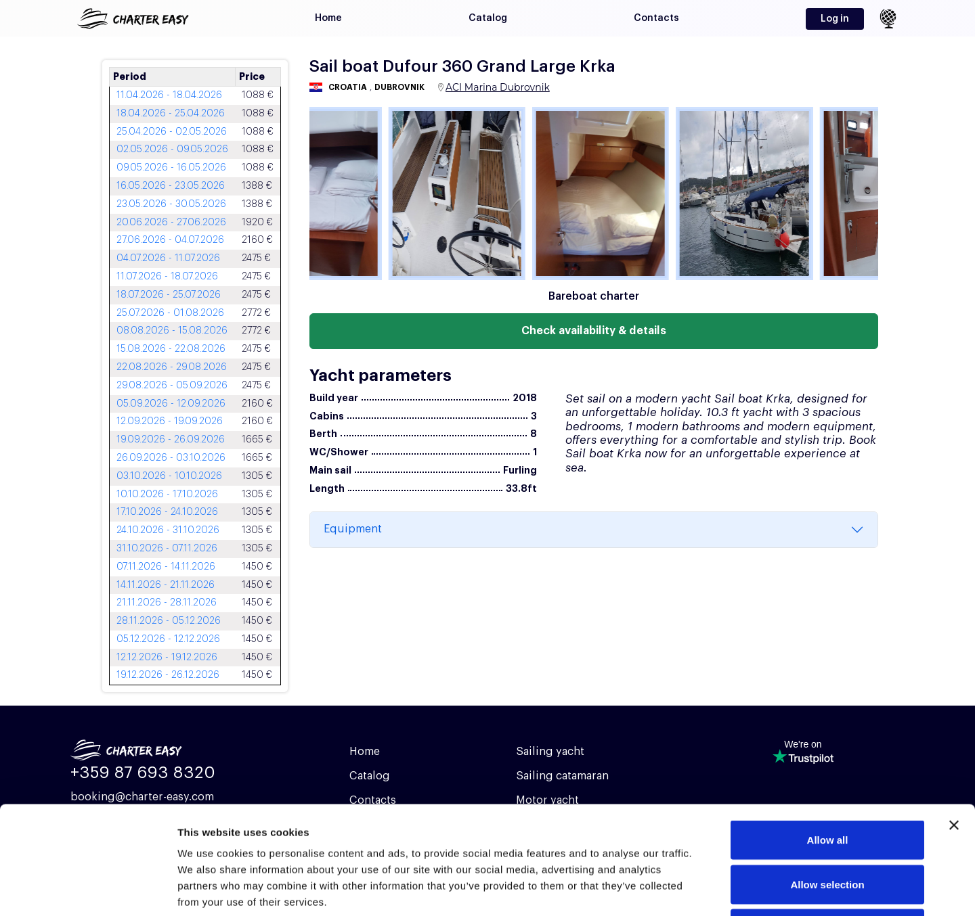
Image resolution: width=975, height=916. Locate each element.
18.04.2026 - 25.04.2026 (170, 113)
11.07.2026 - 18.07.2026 (167, 276)
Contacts (656, 18)
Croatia (347, 87)
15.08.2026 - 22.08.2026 (170, 349)
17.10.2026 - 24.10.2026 (167, 512)
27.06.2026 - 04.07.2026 (170, 240)
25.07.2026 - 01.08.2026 (170, 313)
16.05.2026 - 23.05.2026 (170, 186)
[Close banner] (954, 724)
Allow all (827, 738)
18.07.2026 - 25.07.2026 (168, 295)
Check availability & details (593, 330)
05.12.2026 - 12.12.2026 (168, 639)
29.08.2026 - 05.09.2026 (172, 385)
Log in (835, 19)
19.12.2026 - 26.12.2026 (167, 675)
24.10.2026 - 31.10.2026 (167, 530)
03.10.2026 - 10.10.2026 (169, 476)
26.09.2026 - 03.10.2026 (170, 458)
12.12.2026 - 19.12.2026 (166, 657)
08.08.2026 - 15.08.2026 (172, 331)
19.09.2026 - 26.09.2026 (170, 439)
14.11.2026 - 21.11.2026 (165, 585)
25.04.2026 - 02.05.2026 (171, 132)
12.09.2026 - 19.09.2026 (169, 421)
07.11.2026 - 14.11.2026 (165, 567)
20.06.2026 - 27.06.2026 (171, 222)
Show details (710, 889)
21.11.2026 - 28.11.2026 (166, 603)
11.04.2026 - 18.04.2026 (169, 95)
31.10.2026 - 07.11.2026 (166, 548)
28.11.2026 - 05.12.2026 (168, 621)
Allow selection (827, 783)
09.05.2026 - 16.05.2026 (171, 168)
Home (328, 18)
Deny (827, 827)
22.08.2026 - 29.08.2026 (171, 367)
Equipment (353, 529)
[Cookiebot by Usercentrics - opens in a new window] (87, 889)
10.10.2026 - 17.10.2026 (167, 494)
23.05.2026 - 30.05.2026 (171, 204)
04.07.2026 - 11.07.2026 (168, 258)
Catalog (488, 18)
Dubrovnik (399, 87)
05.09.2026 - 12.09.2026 (170, 404)
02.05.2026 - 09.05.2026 (172, 149)
